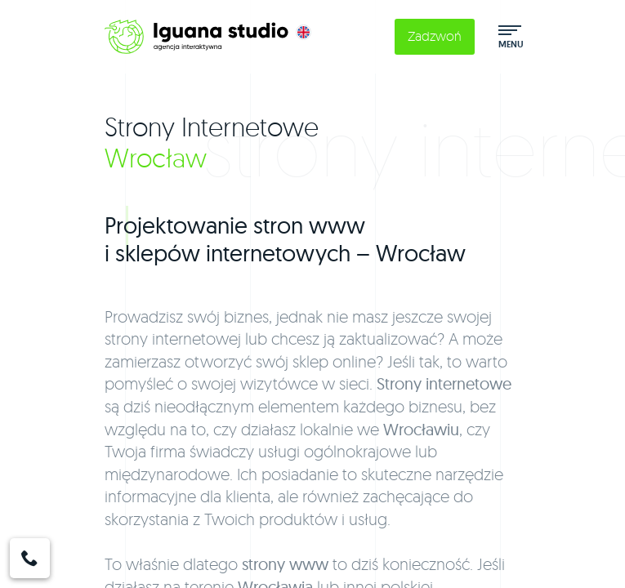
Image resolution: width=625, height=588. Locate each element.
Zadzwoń (435, 36)
